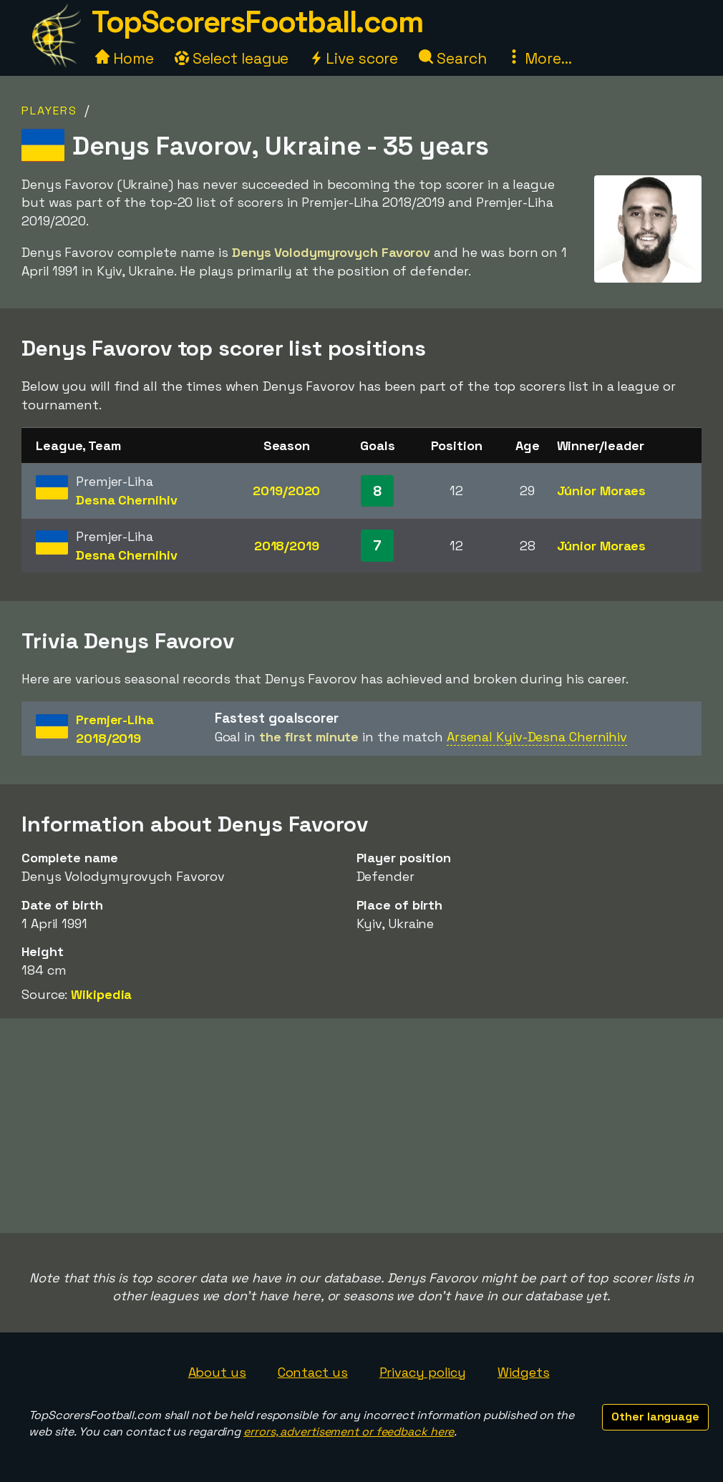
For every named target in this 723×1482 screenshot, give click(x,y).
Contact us (313, 1372)
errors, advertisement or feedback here (348, 1431)
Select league (232, 58)
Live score (353, 58)
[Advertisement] (361, 1125)
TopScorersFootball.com (257, 22)
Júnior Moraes (601, 490)
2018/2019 (286, 545)
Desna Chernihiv (127, 500)
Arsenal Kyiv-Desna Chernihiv (537, 736)
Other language (655, 1416)
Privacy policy (423, 1372)
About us (217, 1372)
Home (124, 58)
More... (539, 58)
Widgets (523, 1372)
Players (49, 110)
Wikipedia (101, 994)
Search (452, 58)
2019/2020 (286, 490)
